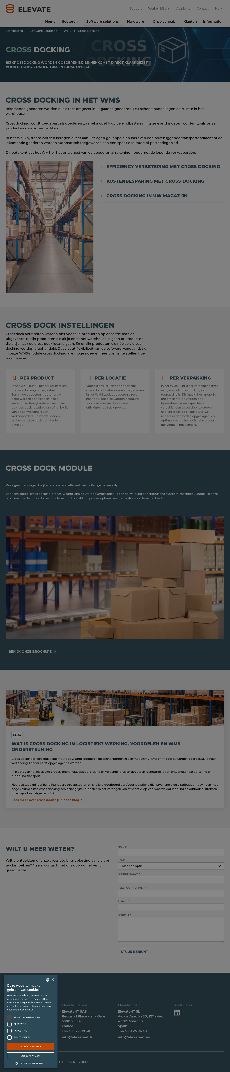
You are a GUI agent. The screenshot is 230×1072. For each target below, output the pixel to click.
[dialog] (115, 536)
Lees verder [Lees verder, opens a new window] (28, 1009)
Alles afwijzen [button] (30, 1055)
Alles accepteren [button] (31, 1046)
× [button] (52, 979)
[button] (30, 1063)
